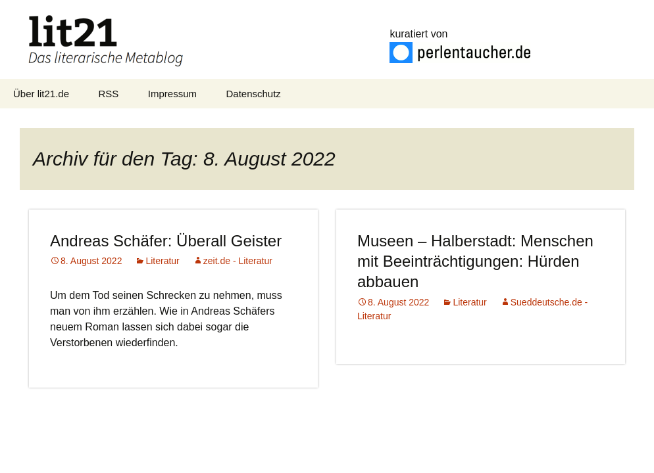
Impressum (172, 93)
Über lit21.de (41, 93)
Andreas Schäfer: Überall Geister (166, 241)
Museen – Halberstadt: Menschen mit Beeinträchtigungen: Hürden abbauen (475, 261)
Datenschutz (253, 93)
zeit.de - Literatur (237, 261)
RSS (109, 93)
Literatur (162, 261)
